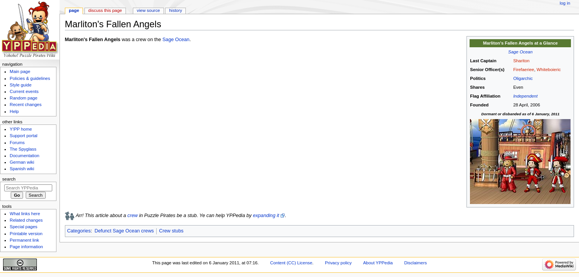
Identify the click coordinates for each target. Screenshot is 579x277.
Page (74, 10)
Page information (26, 246)
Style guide (20, 85)
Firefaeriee (523, 69)
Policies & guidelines (30, 78)
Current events (24, 91)
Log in (565, 3)
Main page (20, 71)
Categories (79, 231)
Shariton (521, 60)
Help (14, 111)
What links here (25, 213)
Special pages (23, 226)
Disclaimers (415, 262)
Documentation (24, 155)
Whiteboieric (549, 69)
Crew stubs (171, 231)
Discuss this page (105, 10)
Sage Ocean (520, 52)
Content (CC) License (291, 262)
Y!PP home (21, 129)
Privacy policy (338, 262)
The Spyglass (23, 149)
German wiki (22, 162)
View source (148, 10)
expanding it (266, 215)
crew (132, 215)
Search (9, 179)
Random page (23, 98)
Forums (17, 142)
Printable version (26, 233)
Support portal (23, 135)
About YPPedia (378, 262)
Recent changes (25, 104)
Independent (525, 96)
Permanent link (24, 240)
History (175, 10)
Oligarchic (523, 78)
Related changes (26, 220)
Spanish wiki (22, 168)
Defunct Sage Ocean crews (124, 231)
